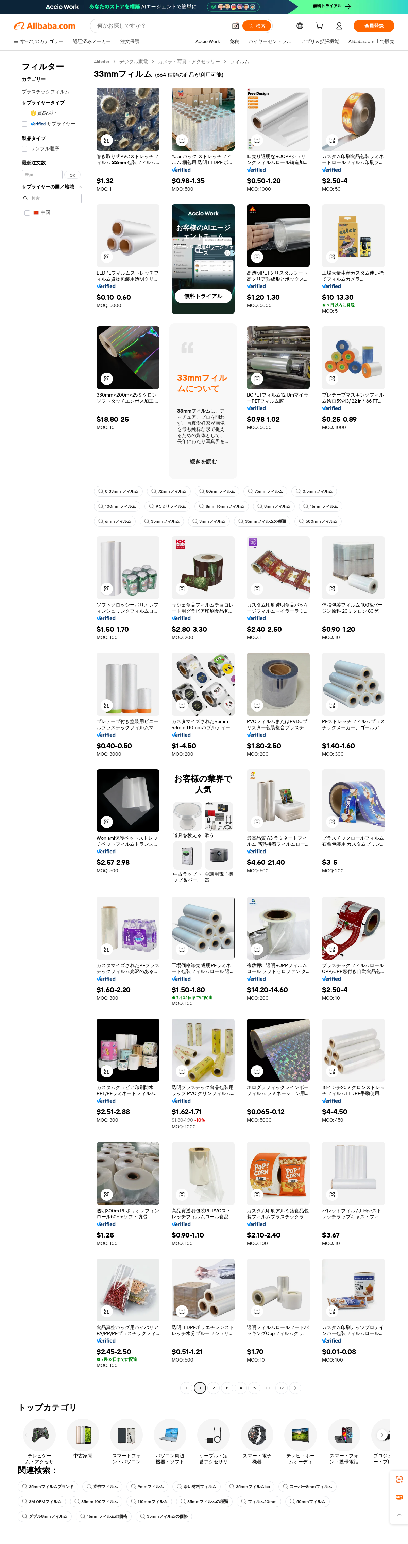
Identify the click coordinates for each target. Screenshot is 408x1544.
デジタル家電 (133, 61)
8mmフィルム (273, 506)
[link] (399, 1479)
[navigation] (52, 725)
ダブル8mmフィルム (44, 1516)
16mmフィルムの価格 (103, 1516)
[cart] (321, 27)
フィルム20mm (259, 1501)
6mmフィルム (114, 521)
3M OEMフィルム (42, 1501)
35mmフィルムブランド (48, 1486)
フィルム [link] (239, 61)
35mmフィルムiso (249, 1486)
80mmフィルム (217, 491)
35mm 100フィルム (96, 1501)
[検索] (256, 25)
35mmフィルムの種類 (262, 521)
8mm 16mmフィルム (221, 506)
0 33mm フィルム (118, 491)
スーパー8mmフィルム (307, 1486)
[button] (236, 26)
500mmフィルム (318, 521)
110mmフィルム (149, 1501)
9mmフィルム (147, 1486)
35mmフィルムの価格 (164, 1516)
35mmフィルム (162, 521)
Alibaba (101, 61)
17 (282, 1388)
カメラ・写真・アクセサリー (189, 61)
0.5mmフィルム (314, 491)
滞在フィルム (102, 1486)
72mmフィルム (168, 491)
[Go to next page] (295, 1388)
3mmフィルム (208, 521)
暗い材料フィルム (196, 1486)
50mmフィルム (307, 1501)
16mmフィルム (320, 506)
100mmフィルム (117, 506)
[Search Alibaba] (161, 26)
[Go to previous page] (186, 1388)
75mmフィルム (265, 491)
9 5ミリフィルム (167, 506)
